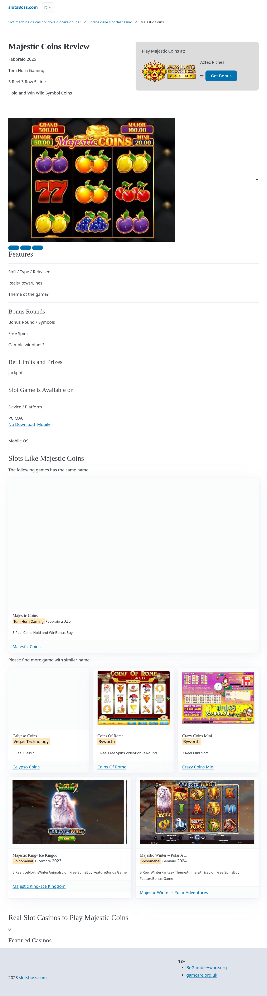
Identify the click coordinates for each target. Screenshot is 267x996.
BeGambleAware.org (206, 967)
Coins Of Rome (111, 767)
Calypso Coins (26, 767)
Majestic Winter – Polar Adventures (174, 892)
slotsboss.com (33, 977)
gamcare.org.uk (201, 975)
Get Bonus (221, 76)
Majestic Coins (26, 646)
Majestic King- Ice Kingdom (39, 886)
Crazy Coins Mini (198, 767)
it (45, 7)
